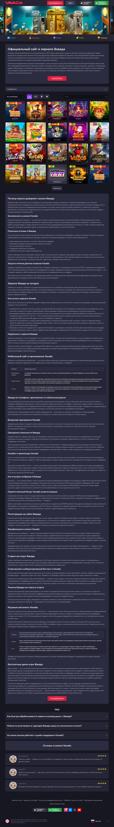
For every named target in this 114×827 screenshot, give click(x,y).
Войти (71, 3)
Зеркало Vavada (57, 78)
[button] (2, 20)
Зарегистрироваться (55, 3)
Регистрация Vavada (57, 698)
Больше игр (57, 188)
